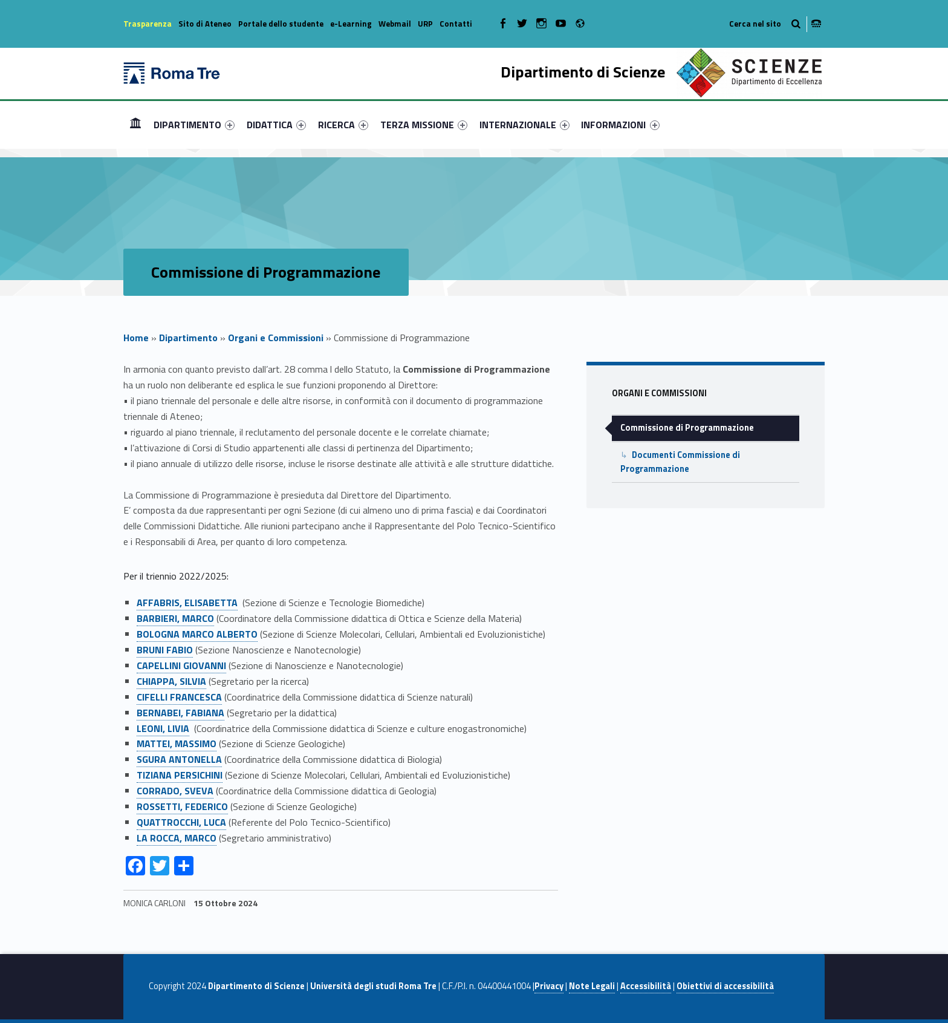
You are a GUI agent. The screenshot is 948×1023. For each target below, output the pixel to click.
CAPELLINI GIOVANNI (181, 665)
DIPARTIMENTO (194, 124)
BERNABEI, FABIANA (180, 712)
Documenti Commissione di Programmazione (680, 462)
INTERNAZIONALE (524, 124)
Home (135, 124)
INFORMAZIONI (620, 124)
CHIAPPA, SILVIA (171, 681)
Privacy (548, 986)
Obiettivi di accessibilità (725, 986)
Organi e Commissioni (275, 337)
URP (425, 24)
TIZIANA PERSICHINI (179, 775)
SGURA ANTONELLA (179, 759)
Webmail (394, 24)
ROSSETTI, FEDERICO (182, 806)
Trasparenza (147, 24)
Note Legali (592, 986)
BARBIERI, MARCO (175, 618)
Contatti (456, 24)
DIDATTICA (276, 124)
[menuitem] (135, 124)
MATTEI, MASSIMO (176, 743)
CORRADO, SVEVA (175, 790)
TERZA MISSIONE (423, 124)
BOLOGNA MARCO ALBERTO (197, 634)
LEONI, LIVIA (163, 728)
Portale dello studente (280, 24)
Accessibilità (645, 986)
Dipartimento (188, 337)
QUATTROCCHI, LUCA (181, 822)
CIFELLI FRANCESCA (179, 697)
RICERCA (343, 124)
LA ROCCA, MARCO (176, 838)
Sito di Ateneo (205, 24)
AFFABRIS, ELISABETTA (187, 602)
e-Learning (351, 24)
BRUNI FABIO (165, 649)
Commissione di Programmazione (687, 427)
